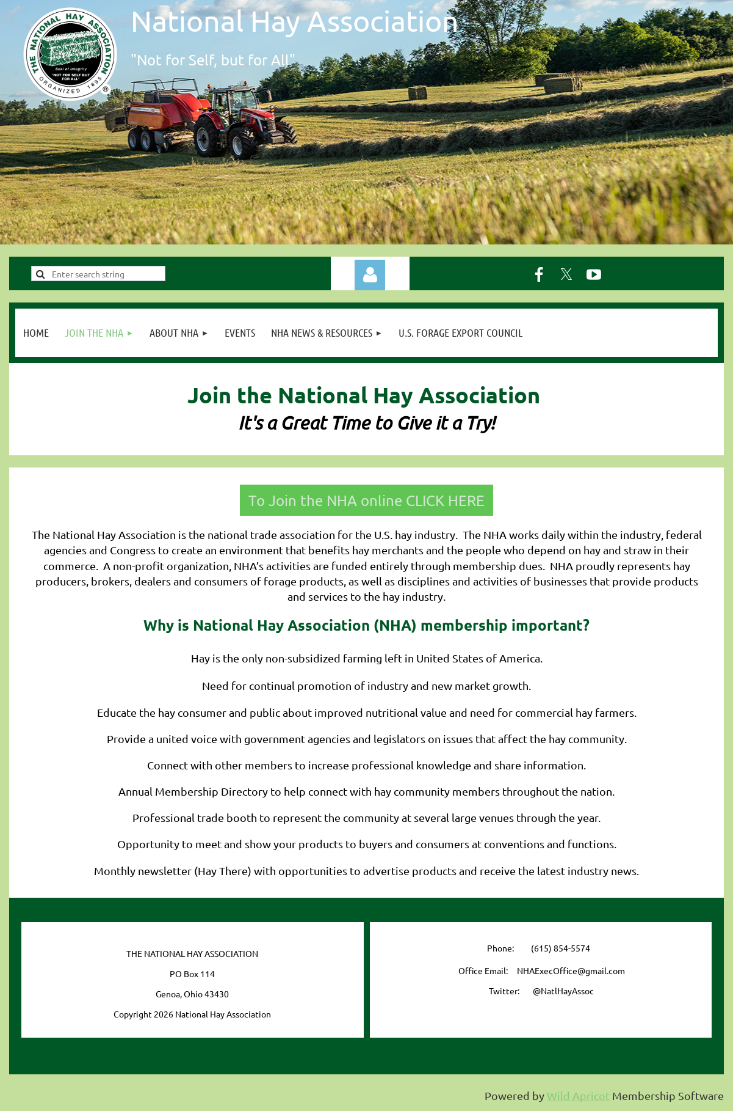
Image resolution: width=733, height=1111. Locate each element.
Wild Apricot (578, 1095)
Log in (370, 275)
